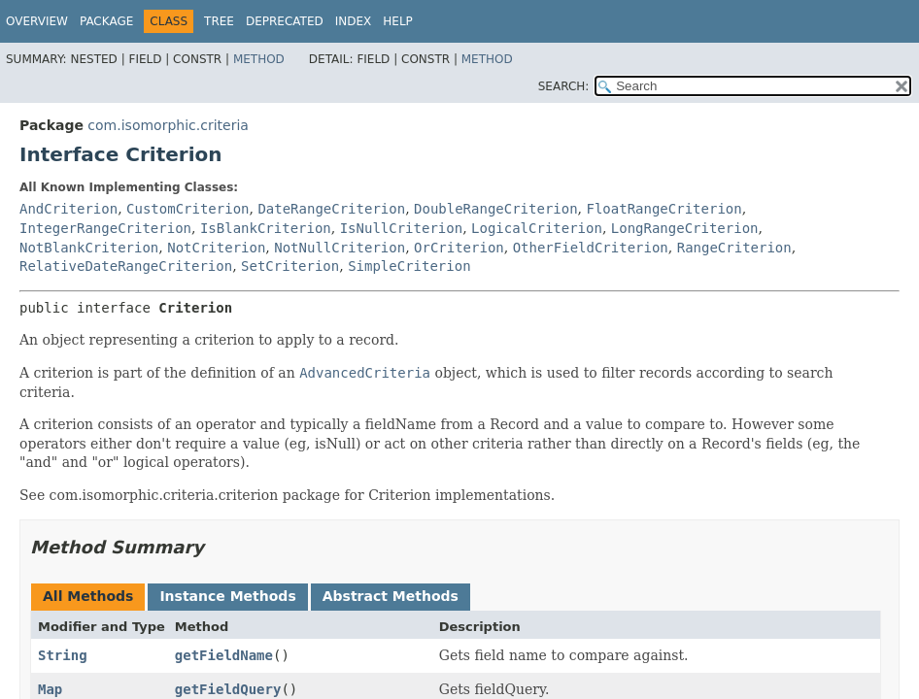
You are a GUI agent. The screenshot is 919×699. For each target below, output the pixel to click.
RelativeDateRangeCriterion (125, 266)
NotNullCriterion (339, 247)
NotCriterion (216, 247)
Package (106, 21)
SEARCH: (564, 86)
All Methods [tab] (88, 596)
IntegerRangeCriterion (105, 228)
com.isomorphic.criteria (168, 125)
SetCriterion (290, 266)
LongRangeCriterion (685, 228)
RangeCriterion (734, 247)
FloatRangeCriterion (664, 208)
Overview (37, 21)
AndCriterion (68, 208)
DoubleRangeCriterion (496, 208)
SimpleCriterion (409, 266)
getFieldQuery (228, 689)
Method (259, 59)
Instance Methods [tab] (227, 596)
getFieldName (224, 655)
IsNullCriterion (401, 228)
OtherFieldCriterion (590, 247)
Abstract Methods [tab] (391, 596)
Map (50, 689)
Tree (219, 21)
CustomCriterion (187, 208)
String (62, 655)
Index (353, 21)
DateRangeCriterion (331, 208)
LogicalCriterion (536, 228)
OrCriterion (459, 247)
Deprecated (284, 21)
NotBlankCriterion (88, 247)
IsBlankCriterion (265, 228)
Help (398, 21)
